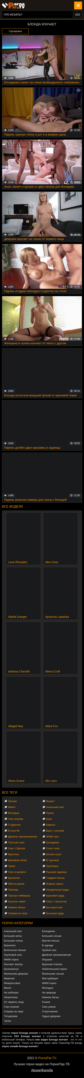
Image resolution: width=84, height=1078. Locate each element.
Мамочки (9, 978)
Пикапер (13, 889)
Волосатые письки (15, 950)
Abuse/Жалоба (42, 1070)
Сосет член (53, 848)
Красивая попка (17, 860)
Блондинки (48, 931)
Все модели (12, 506)
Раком (49, 812)
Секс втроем (15, 818)
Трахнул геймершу (19, 895)
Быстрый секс (54, 907)
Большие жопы (13, 935)
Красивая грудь (55, 895)
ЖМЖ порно (11, 959)
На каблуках (11, 992)
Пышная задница (56, 872)
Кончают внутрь (13, 964)
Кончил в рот (54, 854)
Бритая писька (50, 940)
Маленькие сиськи (53, 973)
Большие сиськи (51, 935)
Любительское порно (54, 968)
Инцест (50, 801)
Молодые (13, 812)
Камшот (50, 824)
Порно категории (17, 923)
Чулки (11, 866)
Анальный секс (55, 807)
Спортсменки (50, 1011)
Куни (49, 818)
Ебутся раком (16, 883)
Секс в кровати (17, 872)
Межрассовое (12, 983)
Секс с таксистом (56, 901)
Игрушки (47, 959)
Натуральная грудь (57, 889)
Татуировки (10, 1016)
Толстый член (16, 842)
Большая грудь (55, 913)
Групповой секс (13, 954)
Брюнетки (14, 877)
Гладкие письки (55, 877)
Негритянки (11, 997)
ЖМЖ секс (52, 836)
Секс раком (49, 1006)
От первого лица (14, 1002)
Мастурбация (50, 978)
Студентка (14, 824)
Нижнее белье (16, 907)
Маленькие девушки (16, 973)
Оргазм (12, 801)
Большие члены (13, 940)
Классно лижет (17, 901)
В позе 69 (14, 830)
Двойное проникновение (22, 836)
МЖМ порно (49, 983)
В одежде (47, 945)
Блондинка (52, 842)
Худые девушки (51, 1016)
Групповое (52, 866)
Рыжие (46, 1002)
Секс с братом (16, 848)
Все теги (9, 792)
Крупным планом (52, 964)
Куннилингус (11, 968)
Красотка (13, 854)
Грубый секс (49, 950)
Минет (12, 807)
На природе (49, 992)
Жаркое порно (54, 883)
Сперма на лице (17, 913)
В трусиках (52, 860)
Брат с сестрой (55, 830)
